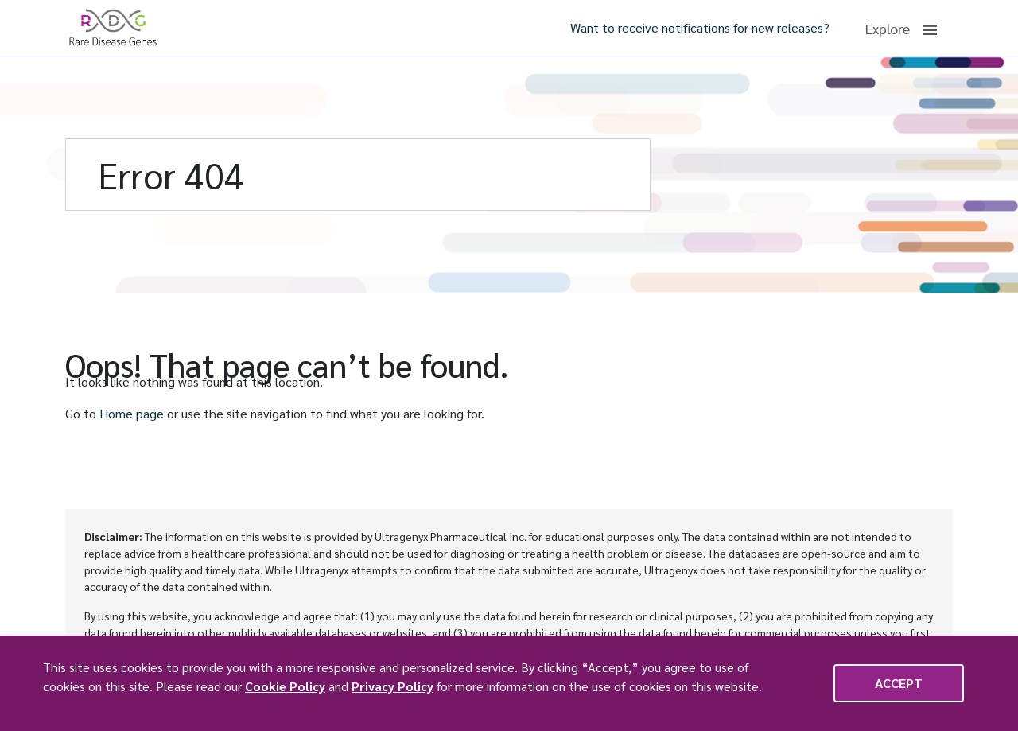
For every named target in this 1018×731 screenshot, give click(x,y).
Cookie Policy (285, 686)
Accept (899, 683)
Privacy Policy (392, 686)
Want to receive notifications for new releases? (700, 27)
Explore (901, 29)
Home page (131, 413)
